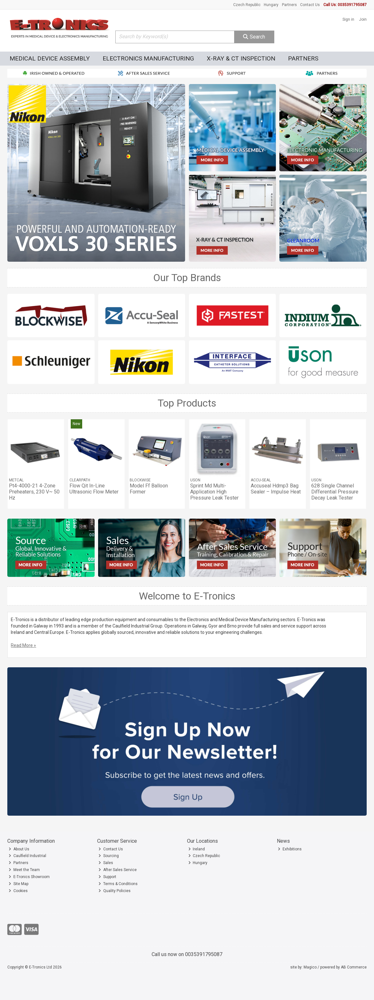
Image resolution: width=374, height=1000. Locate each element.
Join (363, 19)
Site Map (18, 884)
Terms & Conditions (118, 884)
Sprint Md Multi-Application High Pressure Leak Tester (214, 492)
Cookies (18, 891)
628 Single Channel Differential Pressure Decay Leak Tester (334, 492)
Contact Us (310, 5)
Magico (310, 967)
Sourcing (108, 856)
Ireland (196, 849)
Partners (289, 5)
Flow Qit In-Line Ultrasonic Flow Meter (94, 489)
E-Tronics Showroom (29, 877)
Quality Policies (114, 891)
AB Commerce (354, 967)
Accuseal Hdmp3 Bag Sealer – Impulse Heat (276, 489)
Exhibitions (290, 849)
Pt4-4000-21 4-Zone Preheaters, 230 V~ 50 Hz (34, 492)
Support (107, 877)
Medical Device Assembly (50, 58)
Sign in (348, 19)
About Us (19, 849)
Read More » (23, 645)
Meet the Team (24, 870)
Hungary (271, 5)
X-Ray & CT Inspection (241, 58)
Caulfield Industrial (27, 856)
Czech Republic (247, 5)
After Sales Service (117, 870)
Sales (105, 863)
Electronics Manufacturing (148, 58)
